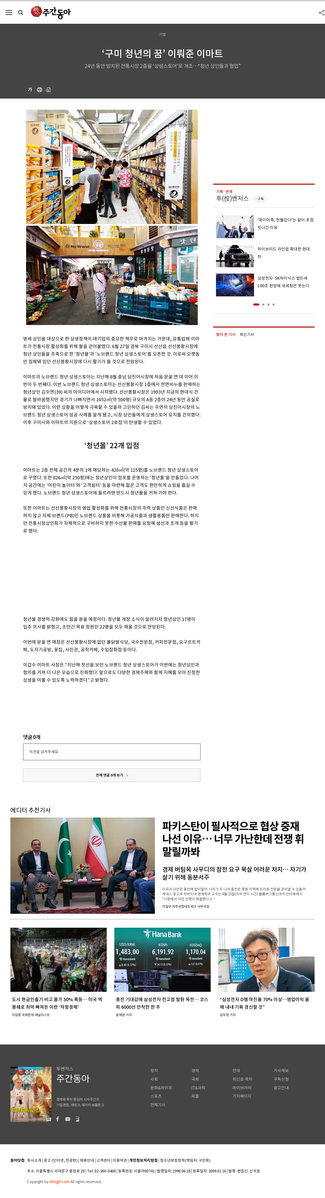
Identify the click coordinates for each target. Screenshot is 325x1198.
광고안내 (281, 1088)
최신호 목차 (242, 1079)
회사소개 (34, 1160)
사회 (154, 1079)
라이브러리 (241, 1088)
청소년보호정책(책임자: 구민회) (185, 1160)
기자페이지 (241, 1096)
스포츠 (156, 1096)
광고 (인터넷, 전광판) (61, 1160)
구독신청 (281, 1079)
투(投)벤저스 (232, 198)
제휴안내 (87, 1160)
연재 (236, 1070)
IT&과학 (198, 1088)
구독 (260, 199)
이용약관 (120, 1160)
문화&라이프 (161, 1088)
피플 (195, 1096)
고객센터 (103, 1160)
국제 (195, 1079)
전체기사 (158, 1104)
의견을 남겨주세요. (44, 751)
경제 (195, 1070)
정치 (154, 1070)
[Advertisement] (99, 574)
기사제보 (281, 1070)
